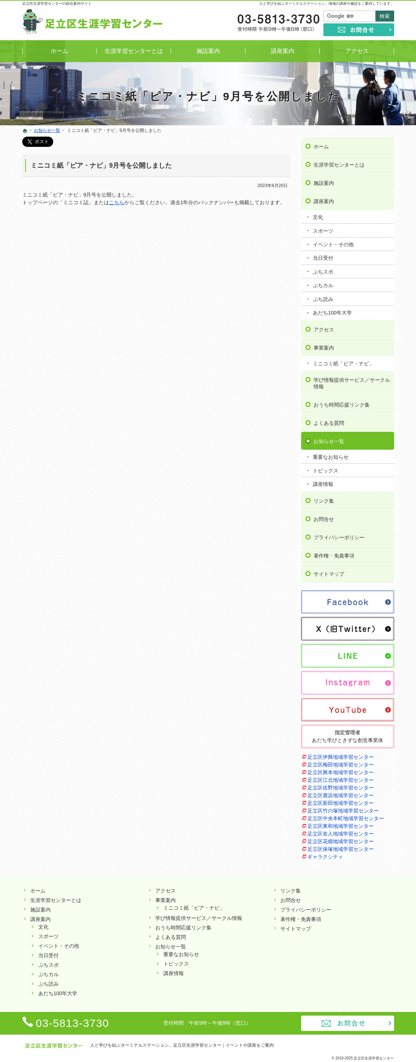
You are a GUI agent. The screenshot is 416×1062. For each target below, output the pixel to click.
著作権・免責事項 (334, 555)
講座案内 (324, 200)
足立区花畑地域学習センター (340, 841)
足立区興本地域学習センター (340, 771)
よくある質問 (329, 422)
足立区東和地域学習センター (340, 825)
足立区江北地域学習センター (340, 779)
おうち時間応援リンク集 (342, 404)
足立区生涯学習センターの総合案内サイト (57, 3)
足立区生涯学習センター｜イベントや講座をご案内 (223, 1045)
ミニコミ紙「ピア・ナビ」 (343, 362)
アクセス (324, 328)
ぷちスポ (323, 271)
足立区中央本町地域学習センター (345, 818)
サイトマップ (329, 573)
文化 (318, 216)
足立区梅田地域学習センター (340, 764)
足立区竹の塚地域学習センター (343, 810)
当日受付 (323, 257)
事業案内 (324, 347)
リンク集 (324, 500)
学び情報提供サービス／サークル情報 (352, 382)
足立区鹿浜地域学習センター (340, 795)
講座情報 (323, 483)
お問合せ (324, 518)
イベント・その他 (333, 244)
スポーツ (323, 230)
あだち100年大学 (332, 312)
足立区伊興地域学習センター (340, 756)
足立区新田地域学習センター (340, 802)
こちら (116, 202)
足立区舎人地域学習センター (340, 833)
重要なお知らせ (331, 456)
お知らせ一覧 (329, 440)
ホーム (321, 146)
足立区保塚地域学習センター (340, 848)
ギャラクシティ (325, 856)
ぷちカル (323, 285)
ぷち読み (323, 298)
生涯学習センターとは (339, 164)
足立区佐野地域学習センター (340, 787)
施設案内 (324, 182)
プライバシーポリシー (339, 537)
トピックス (325, 470)
